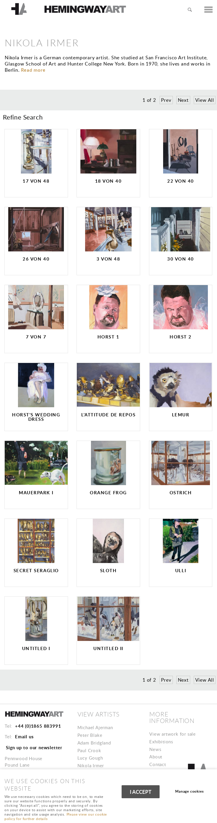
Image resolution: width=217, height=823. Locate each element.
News (155, 749)
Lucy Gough (90, 758)
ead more (33, 69)
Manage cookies (189, 791)
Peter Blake (89, 735)
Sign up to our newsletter (34, 747)
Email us (24, 736)
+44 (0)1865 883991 (38, 726)
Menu (206, 9)
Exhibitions (161, 742)
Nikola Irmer (90, 765)
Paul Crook (89, 750)
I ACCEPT (140, 791)
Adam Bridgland (94, 743)
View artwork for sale (172, 734)
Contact (157, 764)
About (155, 757)
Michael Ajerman (95, 727)
